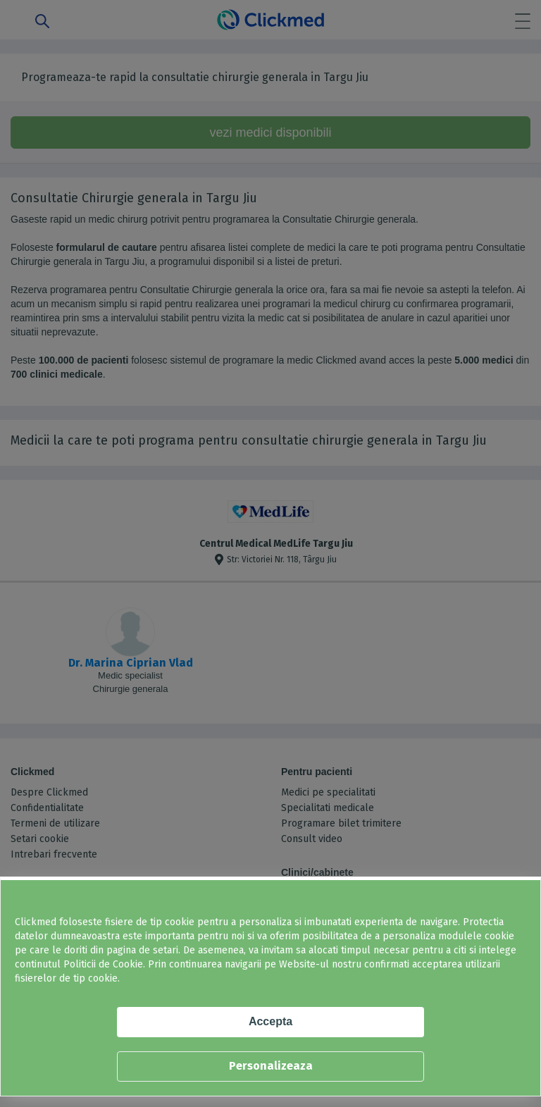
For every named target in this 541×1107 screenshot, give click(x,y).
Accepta (270, 1021)
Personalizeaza (271, 1065)
